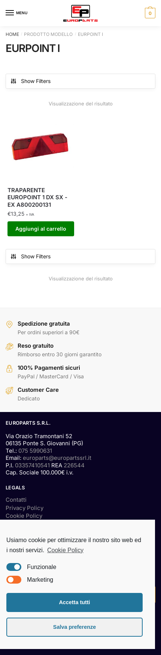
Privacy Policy (24, 507)
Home (12, 34)
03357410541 (32, 465)
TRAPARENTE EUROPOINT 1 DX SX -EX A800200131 (37, 197)
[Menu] (17, 13)
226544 (74, 465)
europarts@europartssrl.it (57, 457)
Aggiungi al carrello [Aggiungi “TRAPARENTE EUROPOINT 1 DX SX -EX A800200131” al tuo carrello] (40, 228)
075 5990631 (35, 450)
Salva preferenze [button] (74, 627)
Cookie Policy (24, 515)
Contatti (16, 499)
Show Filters (30, 81)
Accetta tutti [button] (74, 602)
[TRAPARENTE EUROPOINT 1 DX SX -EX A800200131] (40, 147)
